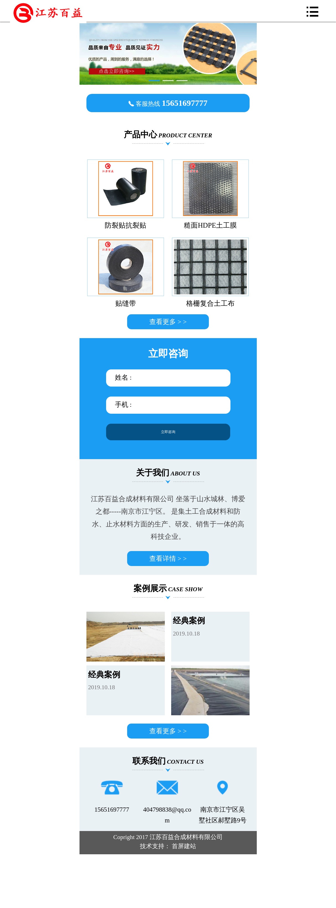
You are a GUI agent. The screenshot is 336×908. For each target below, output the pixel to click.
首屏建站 (184, 846)
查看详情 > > (168, 558)
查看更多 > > (168, 321)
